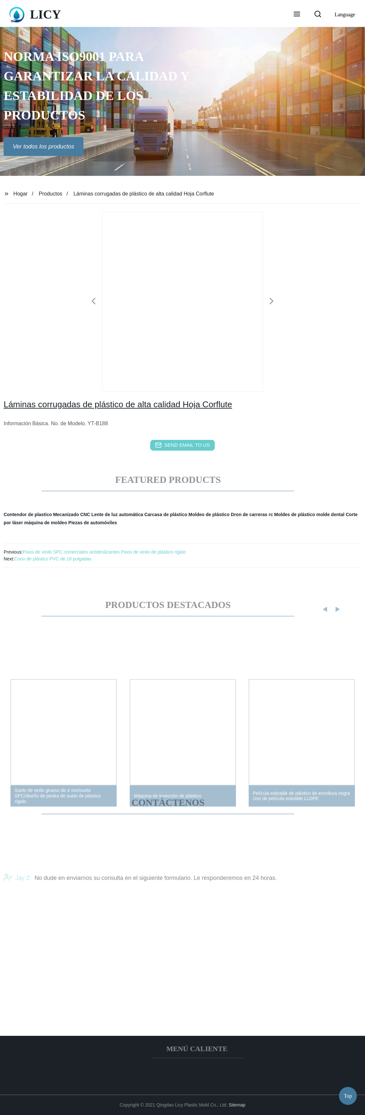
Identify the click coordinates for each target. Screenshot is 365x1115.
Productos (50, 193)
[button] (297, 14)
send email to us (182, 445)
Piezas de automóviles (92, 522)
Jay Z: (17, 885)
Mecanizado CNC (71, 514)
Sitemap (237, 1105)
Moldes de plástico (294, 514)
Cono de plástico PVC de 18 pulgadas (53, 558)
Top (348, 1095)
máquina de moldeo (45, 522)
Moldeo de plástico (208, 514)
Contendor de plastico (28, 514)
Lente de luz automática (117, 514)
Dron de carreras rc (252, 514)
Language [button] (345, 14)
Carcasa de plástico (165, 514)
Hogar (20, 193)
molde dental (330, 514)
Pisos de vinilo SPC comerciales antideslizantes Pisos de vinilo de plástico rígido (104, 552)
